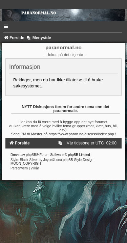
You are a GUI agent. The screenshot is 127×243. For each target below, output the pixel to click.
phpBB (31, 155)
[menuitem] (61, 143)
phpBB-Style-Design (78, 160)
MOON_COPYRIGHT (26, 163)
